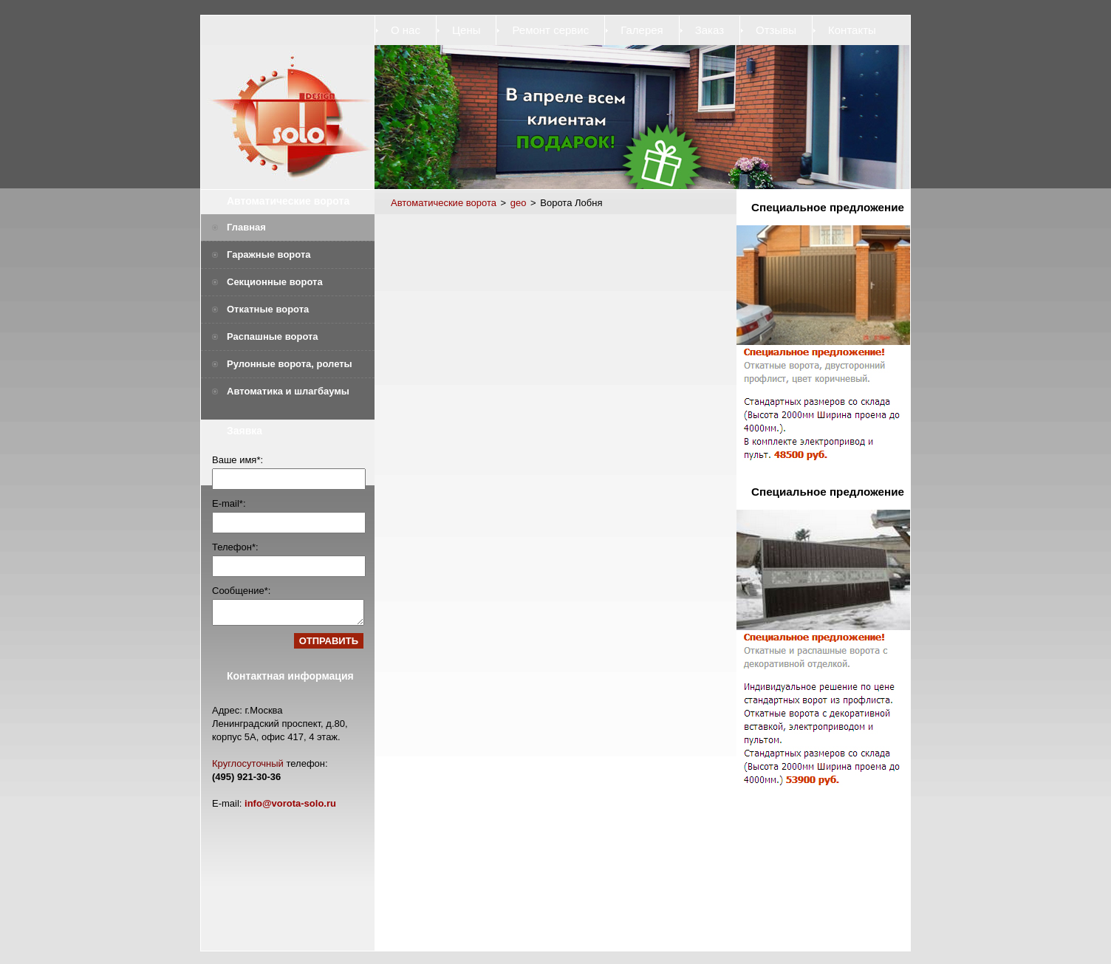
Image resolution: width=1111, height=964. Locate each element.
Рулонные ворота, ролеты (289, 363)
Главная (246, 227)
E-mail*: (229, 503)
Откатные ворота (268, 309)
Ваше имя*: (237, 459)
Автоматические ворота (288, 201)
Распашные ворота (272, 336)
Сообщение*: (241, 590)
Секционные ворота (275, 281)
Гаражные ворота (269, 254)
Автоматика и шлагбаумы (288, 391)
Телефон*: (235, 547)
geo (518, 202)
